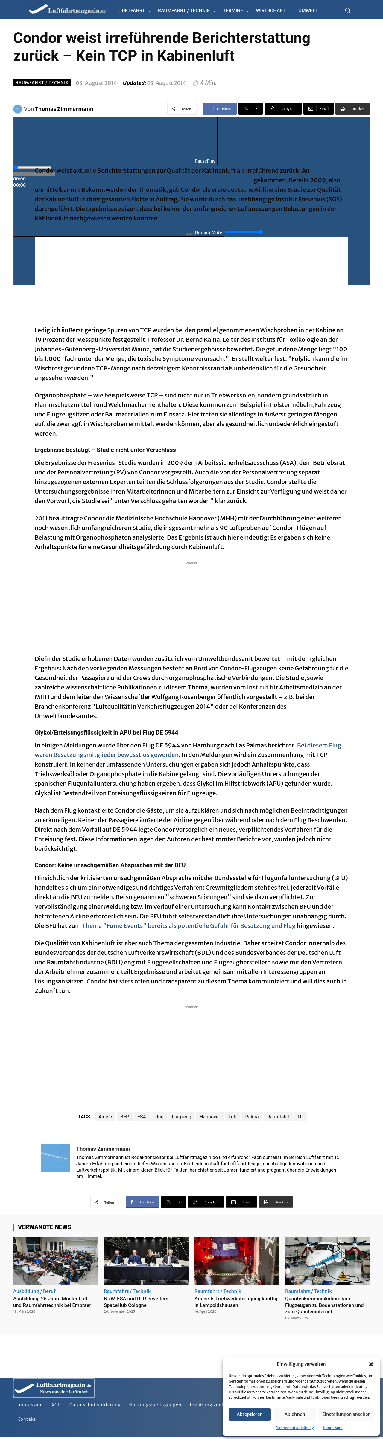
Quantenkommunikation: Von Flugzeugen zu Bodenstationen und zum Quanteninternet (327, 1304)
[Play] (115, 141)
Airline (105, 1117)
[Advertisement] (191, 279)
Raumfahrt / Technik (42, 82)
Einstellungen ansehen (346, 1414)
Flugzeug (182, 1117)
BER (124, 1117)
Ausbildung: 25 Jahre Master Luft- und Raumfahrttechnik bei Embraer (55, 1301)
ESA (141, 1117)
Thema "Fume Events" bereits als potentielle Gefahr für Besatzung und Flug (189, 925)
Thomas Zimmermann (64, 108)
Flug (159, 1117)
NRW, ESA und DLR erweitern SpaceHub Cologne (138, 1301)
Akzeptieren (250, 1414)
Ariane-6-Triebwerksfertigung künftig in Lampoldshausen (229, 1301)
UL (301, 1117)
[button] (371, 1364)
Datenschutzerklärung (295, 1428)
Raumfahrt (278, 1117)
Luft (233, 1117)
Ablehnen (295, 1414)
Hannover (210, 1117)
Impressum (333, 1428)
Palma (252, 1117)
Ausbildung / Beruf (34, 1291)
